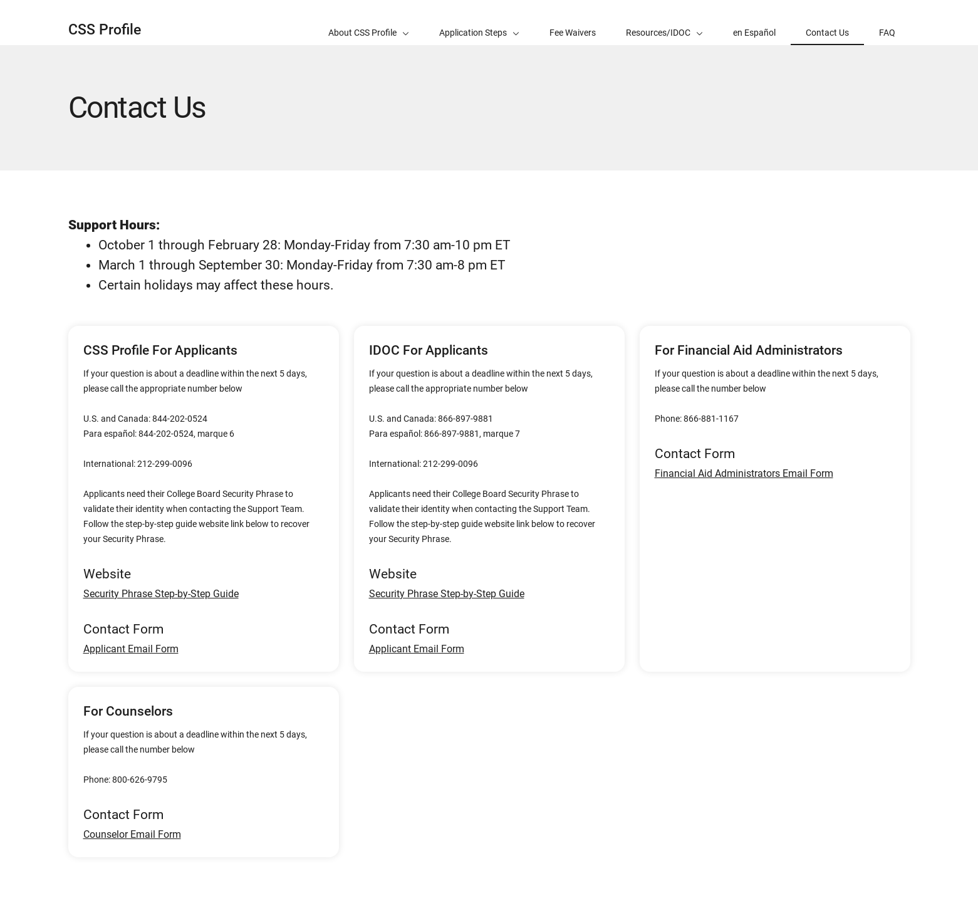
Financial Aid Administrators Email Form (744, 473)
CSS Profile (104, 29)
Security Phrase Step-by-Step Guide (161, 594)
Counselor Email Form (132, 834)
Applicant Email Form (131, 649)
